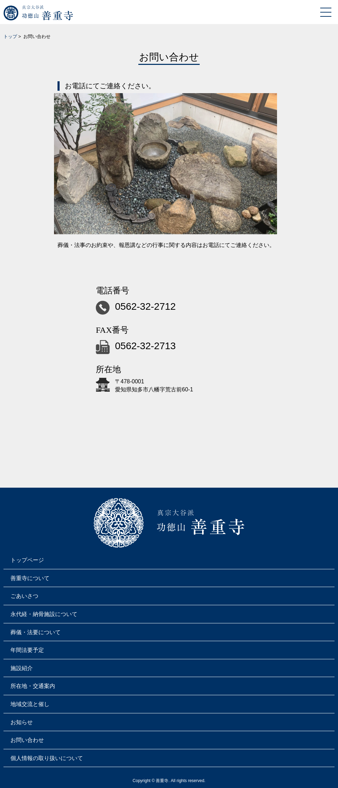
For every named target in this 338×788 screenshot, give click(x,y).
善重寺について (29, 578)
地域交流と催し (29, 704)
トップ (10, 36)
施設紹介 (21, 668)
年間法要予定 (27, 650)
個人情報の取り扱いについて (46, 758)
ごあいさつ (24, 596)
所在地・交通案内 (32, 686)
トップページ (27, 560)
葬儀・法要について (35, 632)
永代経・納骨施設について (43, 614)
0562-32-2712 (145, 306)
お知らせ (21, 722)
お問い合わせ (27, 740)
